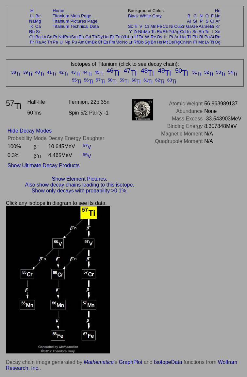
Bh (153, 42)
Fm (112, 42)
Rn (218, 36)
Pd (171, 31)
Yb (124, 36)
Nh (189, 42)
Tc (153, 31)
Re (153, 36)
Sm (74, 36)
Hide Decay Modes (30, 131)
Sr (38, 31)
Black (133, 15)
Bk (94, 42)
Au (176, 36)
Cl (212, 21)
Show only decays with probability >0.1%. (80, 190)
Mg (38, 21)
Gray (157, 15)
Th (49, 42)
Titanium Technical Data (76, 26)
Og (218, 42)
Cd (183, 31)
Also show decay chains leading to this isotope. (79, 185)
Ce (49, 36)
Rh (165, 31)
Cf (100, 42)
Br (212, 26)
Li (31, 15)
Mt (165, 42)
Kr (217, 26)
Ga (189, 26)
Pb (195, 36)
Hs (159, 42)
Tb (94, 36)
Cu (177, 26)
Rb (32, 31)
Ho (105, 36)
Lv (207, 42)
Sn (195, 31)
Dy (100, 36)
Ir (165, 36)
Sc (130, 26)
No (125, 42)
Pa (55, 42)
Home (58, 10)
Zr (136, 31)
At (212, 36)
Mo (147, 31)
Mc (201, 42)
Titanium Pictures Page (75, 21)
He (218, 10)
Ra (38, 42)
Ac (44, 42)
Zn (183, 26)
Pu (74, 42)
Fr (32, 42)
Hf (135, 36)
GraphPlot (130, 362)
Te (207, 31)
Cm (88, 42)
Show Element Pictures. (79, 179)
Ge (195, 26)
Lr (131, 42)
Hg (183, 36)
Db (141, 42)
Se (207, 26)
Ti (136, 26)
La (43, 36)
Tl (189, 36)
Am (81, 42)
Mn (153, 26)
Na (32, 21)
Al (189, 21)
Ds (171, 42)
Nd (61, 36)
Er (112, 36)
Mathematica (99, 362)
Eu (81, 36)
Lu (130, 36)
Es (105, 42)
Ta (141, 36)
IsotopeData (168, 362)
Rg (177, 42)
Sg (147, 42)
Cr (147, 26)
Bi (201, 36)
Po (207, 36)
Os (159, 36)
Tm (118, 36)
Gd (88, 36)
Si (195, 21)
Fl (195, 42)
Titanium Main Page (72, 15)
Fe (159, 26)
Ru (159, 31)
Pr (55, 36)
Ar (217, 21)
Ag (176, 31)
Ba (38, 36)
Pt (171, 36)
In (189, 31)
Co (165, 26)
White (145, 15)
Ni (171, 26)
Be (38, 15)
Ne (218, 15)
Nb (141, 31)
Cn (183, 42)
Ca (38, 26)
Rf (135, 42)
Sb (201, 31)
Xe (217, 31)
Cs (31, 36)
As (201, 26)
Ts (212, 42)
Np (67, 42)
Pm (67, 36)
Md (119, 42)
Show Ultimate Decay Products (44, 165)
